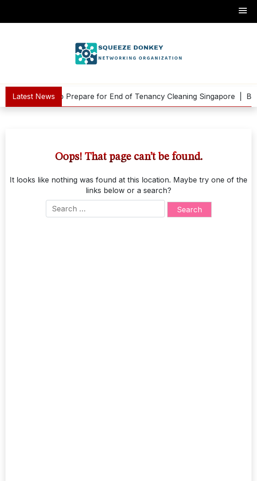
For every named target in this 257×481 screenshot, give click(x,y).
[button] (243, 11)
